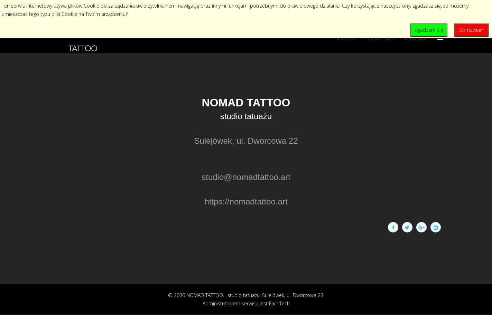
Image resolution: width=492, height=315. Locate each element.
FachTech (279, 303)
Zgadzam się (429, 30)
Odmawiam (471, 30)
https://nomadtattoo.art (245, 201)
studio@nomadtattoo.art (246, 177)
